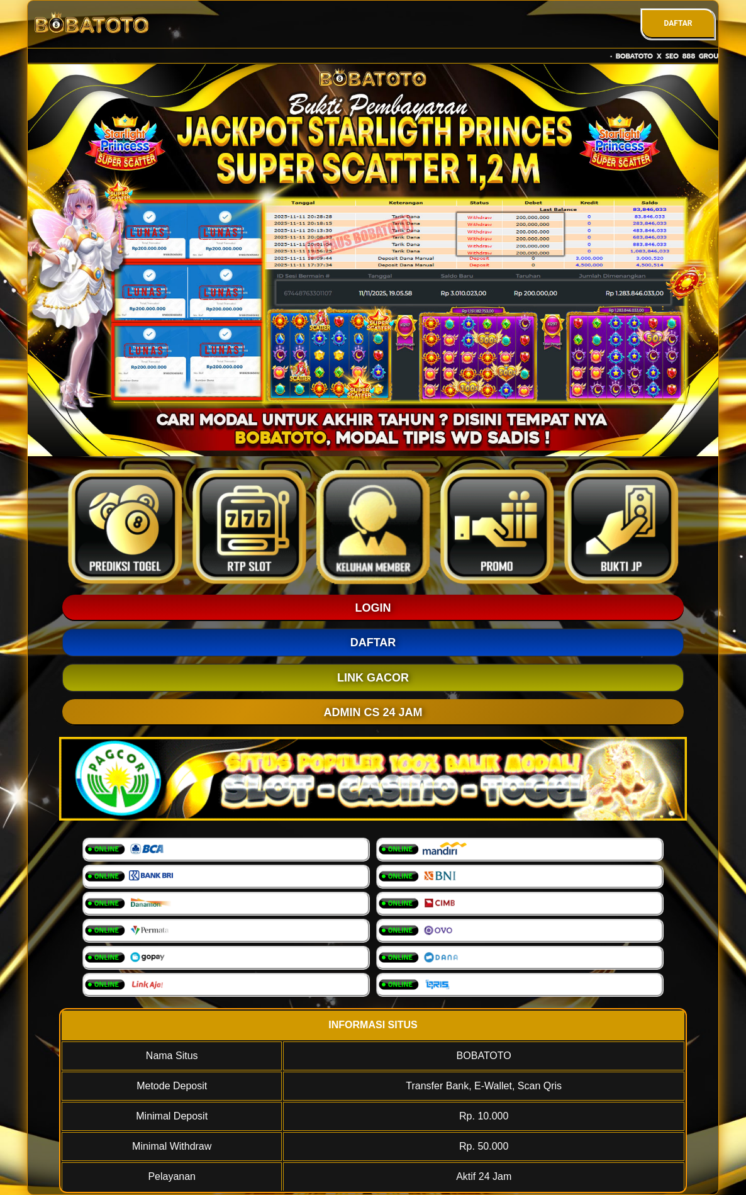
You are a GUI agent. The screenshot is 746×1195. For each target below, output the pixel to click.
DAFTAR (678, 23)
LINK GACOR (373, 677)
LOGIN (373, 608)
